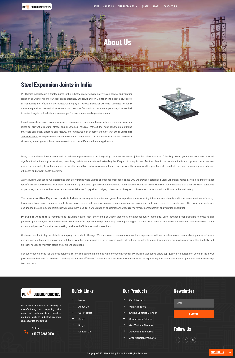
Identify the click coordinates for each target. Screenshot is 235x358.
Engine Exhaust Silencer (143, 313)
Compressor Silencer (141, 319)
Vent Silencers (137, 307)
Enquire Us (217, 352)
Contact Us (170, 6)
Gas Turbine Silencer (141, 325)
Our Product (85, 313)
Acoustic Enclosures (141, 331)
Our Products (126, 6)
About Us (108, 6)
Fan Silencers (137, 300)
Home (96, 6)
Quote (145, 6)
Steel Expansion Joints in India (96, 99)
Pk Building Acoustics (35, 217)
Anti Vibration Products (142, 338)
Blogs (156, 6)
